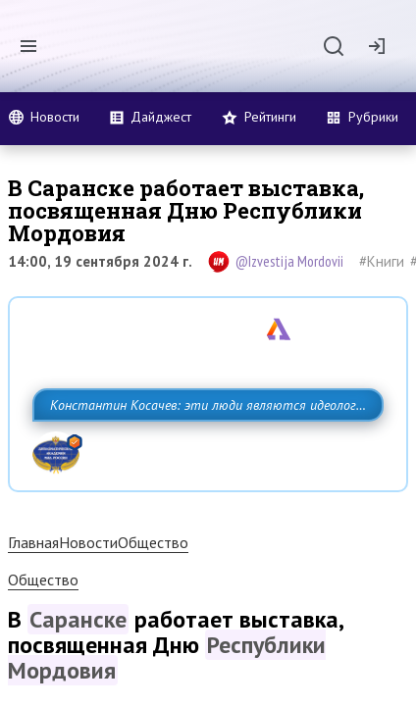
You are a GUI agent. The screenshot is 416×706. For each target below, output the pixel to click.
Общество (153, 585)
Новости (88, 585)
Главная (33, 585)
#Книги (381, 261)
